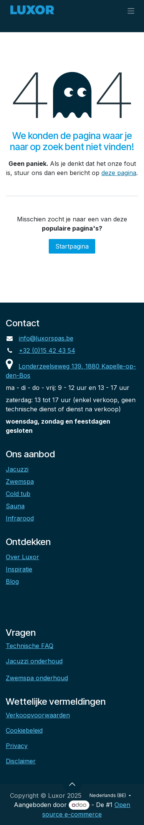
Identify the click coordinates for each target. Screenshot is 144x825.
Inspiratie (19, 569)
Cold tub (18, 494)
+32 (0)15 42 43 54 (47, 350)
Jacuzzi (17, 469)
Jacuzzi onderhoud (34, 661)
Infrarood (20, 518)
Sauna (15, 506)
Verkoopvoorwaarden (38, 715)
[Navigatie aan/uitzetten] (131, 10)
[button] (72, 784)
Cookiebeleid (24, 730)
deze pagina (118, 173)
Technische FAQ (29, 646)
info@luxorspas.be (46, 338)
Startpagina (72, 246)
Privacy (17, 746)
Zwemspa (20, 481)
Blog (12, 581)
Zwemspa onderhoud (37, 678)
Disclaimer (21, 761)
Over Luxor (22, 557)
